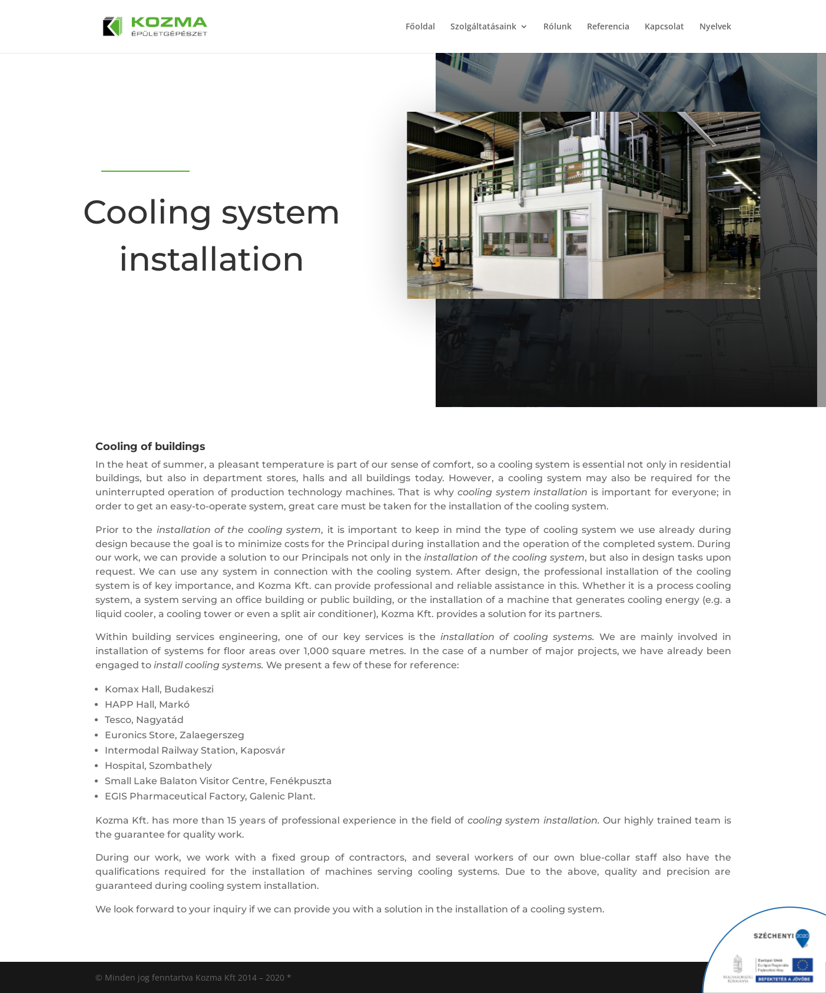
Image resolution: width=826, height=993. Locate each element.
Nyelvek (715, 27)
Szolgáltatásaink (483, 27)
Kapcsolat (664, 27)
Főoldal (420, 27)
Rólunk (557, 27)
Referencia (608, 27)
